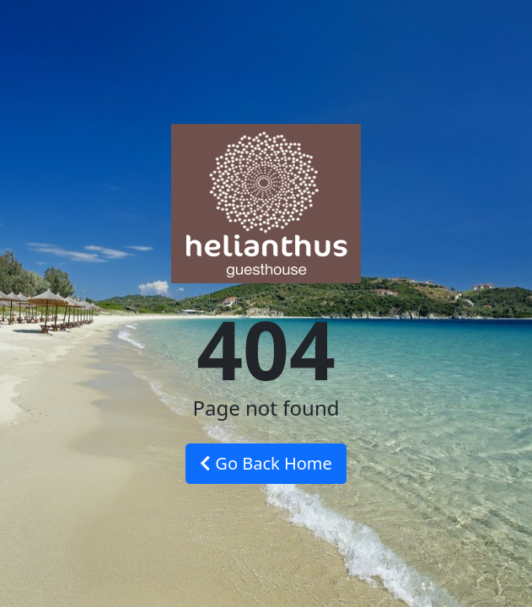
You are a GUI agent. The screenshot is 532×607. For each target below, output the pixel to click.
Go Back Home (266, 463)
